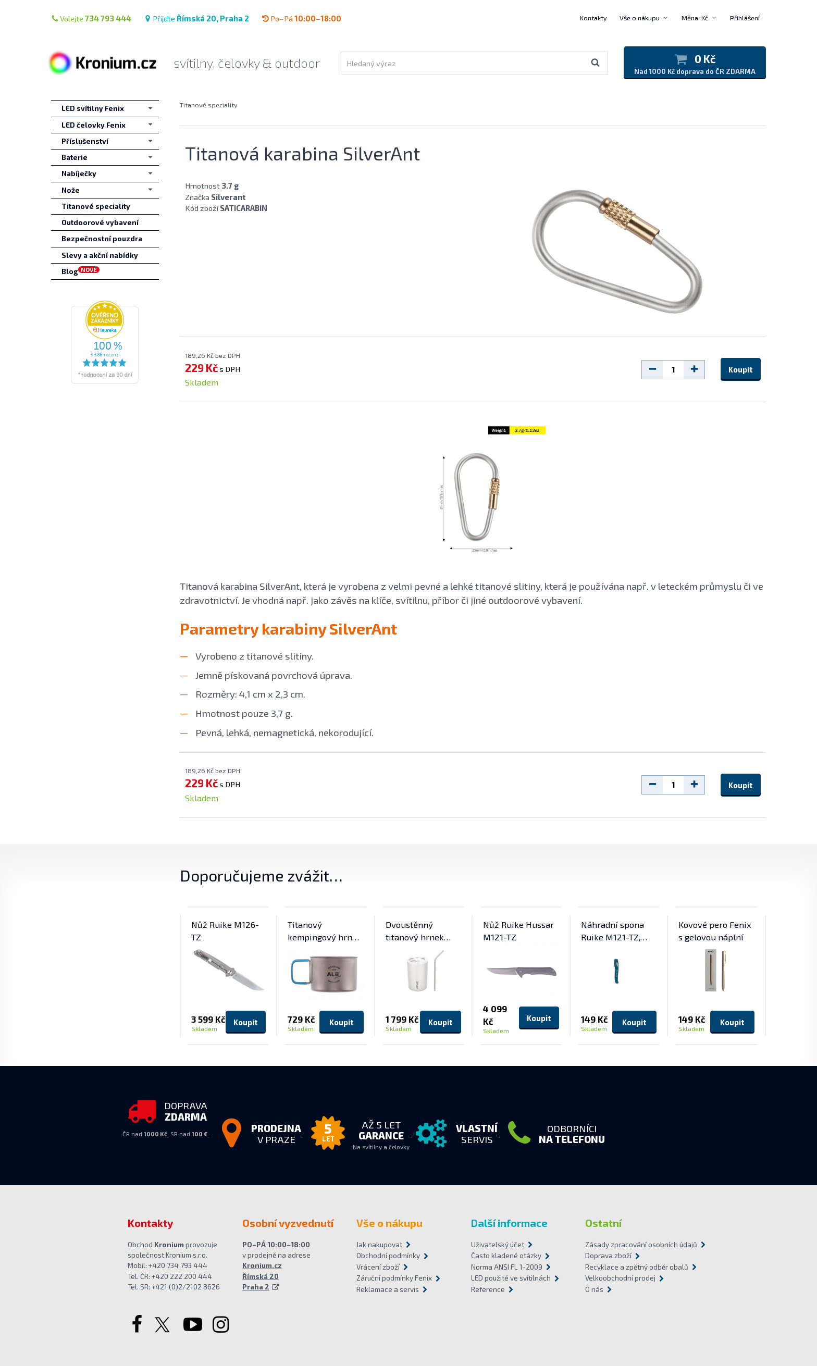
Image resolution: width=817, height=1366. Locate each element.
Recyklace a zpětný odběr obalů (636, 1267)
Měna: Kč (695, 18)
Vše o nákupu (640, 18)
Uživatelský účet (497, 1244)
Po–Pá (301, 18)
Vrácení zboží (378, 1267)
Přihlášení (745, 18)
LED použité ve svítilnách (511, 1278)
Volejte (91, 18)
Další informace (509, 1222)
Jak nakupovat (379, 1244)
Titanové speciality (209, 105)
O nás (594, 1289)
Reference (488, 1289)
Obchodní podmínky (388, 1255)
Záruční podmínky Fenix (394, 1278)
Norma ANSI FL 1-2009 (506, 1267)
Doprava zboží (608, 1255)
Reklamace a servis (387, 1289)
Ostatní (603, 1222)
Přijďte (196, 18)
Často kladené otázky (506, 1255)
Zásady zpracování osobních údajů (637, 1244)
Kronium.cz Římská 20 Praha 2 (262, 1276)
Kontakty (593, 18)
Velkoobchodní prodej (620, 1278)
